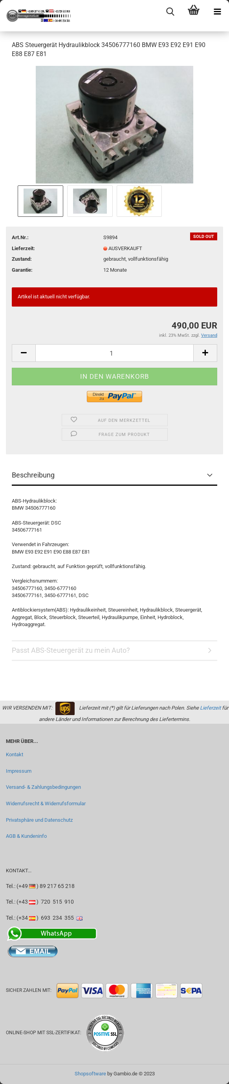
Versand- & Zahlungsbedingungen (43, 787)
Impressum (18, 771)
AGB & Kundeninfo (26, 836)
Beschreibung (33, 475)
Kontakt (14, 754)
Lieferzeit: (23, 248)
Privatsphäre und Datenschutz (39, 820)
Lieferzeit (210, 708)
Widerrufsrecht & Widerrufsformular (46, 803)
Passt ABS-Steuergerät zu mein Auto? (71, 650)
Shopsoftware (90, 1074)
